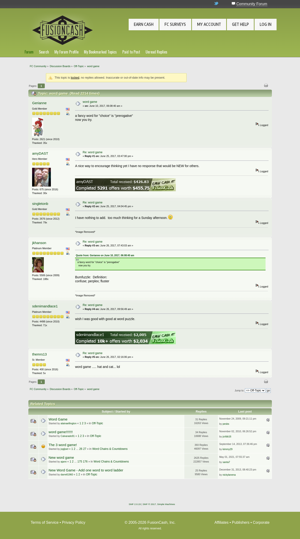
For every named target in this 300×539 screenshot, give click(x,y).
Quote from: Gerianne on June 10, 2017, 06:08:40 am (105, 255)
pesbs (226, 423)
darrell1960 (67, 474)
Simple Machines (166, 504)
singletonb (40, 204)
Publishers (241, 522)
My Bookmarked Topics (100, 52)
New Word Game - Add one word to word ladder (86, 470)
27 (84, 449)
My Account (209, 24)
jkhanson (39, 243)
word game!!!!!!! (61, 432)
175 (79, 461)
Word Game (58, 419)
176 (85, 461)
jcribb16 (227, 436)
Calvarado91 (68, 436)
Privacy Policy (73, 522)
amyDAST (40, 153)
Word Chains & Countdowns (110, 449)
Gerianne (39, 103)
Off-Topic (97, 423)
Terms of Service (45, 522)
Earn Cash (144, 24)
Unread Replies (156, 52)
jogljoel (64, 448)
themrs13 (39, 354)
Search (44, 52)
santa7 (226, 462)
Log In (265, 24)
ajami (64, 461)
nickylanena (229, 474)
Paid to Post (131, 52)
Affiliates (221, 522)
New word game (61, 457)
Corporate (261, 522)
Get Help (240, 24)
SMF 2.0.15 (135, 504)
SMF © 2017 (149, 504)
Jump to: (239, 390)
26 (80, 449)
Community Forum (251, 4)
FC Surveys (175, 24)
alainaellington (69, 423)
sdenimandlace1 (45, 306)
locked (75, 77)
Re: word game (93, 152)
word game (90, 101)
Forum (29, 52)
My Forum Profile (66, 52)
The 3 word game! (63, 445)
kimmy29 (227, 449)
